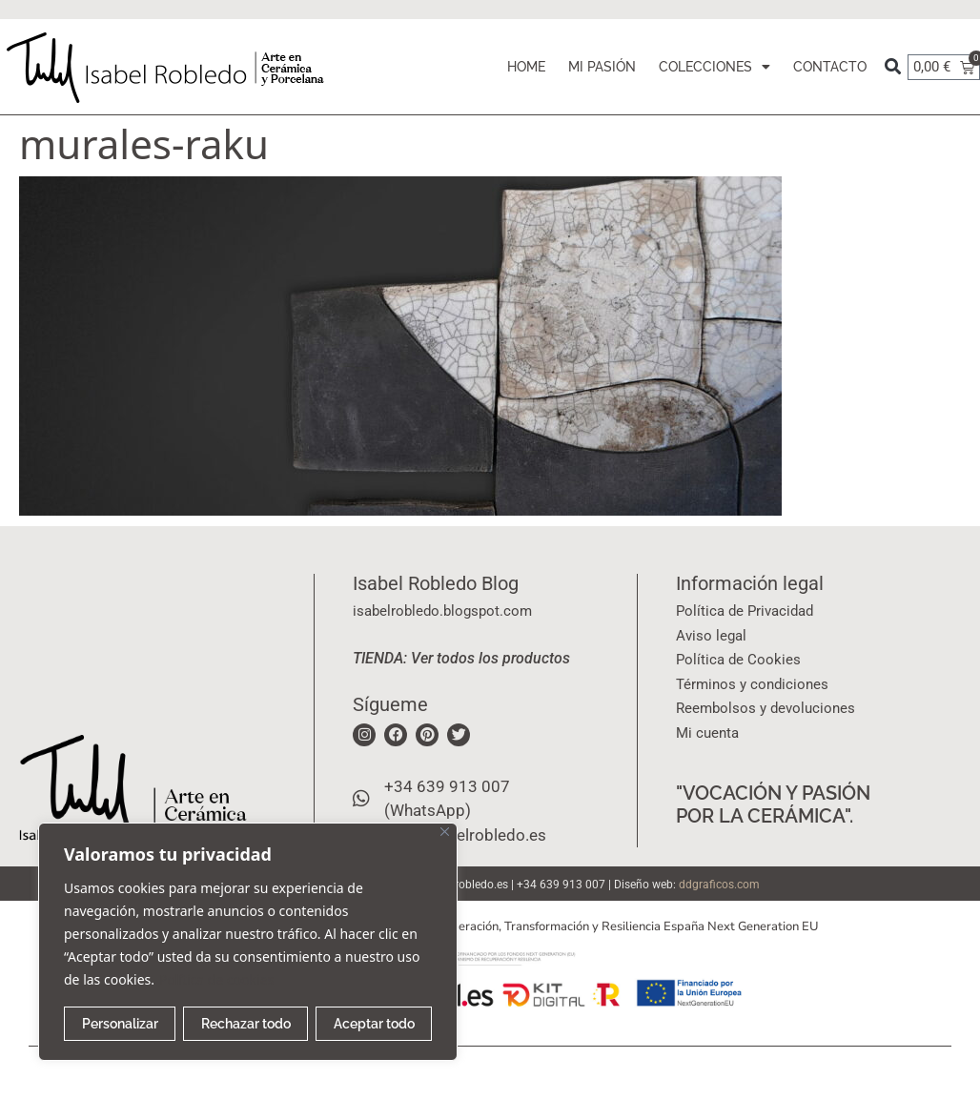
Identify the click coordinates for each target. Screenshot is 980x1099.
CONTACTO (830, 66)
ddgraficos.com (719, 884)
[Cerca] (444, 831)
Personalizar (120, 1023)
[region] (248, 942)
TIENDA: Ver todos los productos (461, 658)
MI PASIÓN (602, 66)
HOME (526, 66)
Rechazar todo (246, 1023)
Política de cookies (217, 979)
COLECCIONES (714, 66)
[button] (893, 67)
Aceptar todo (374, 1023)
